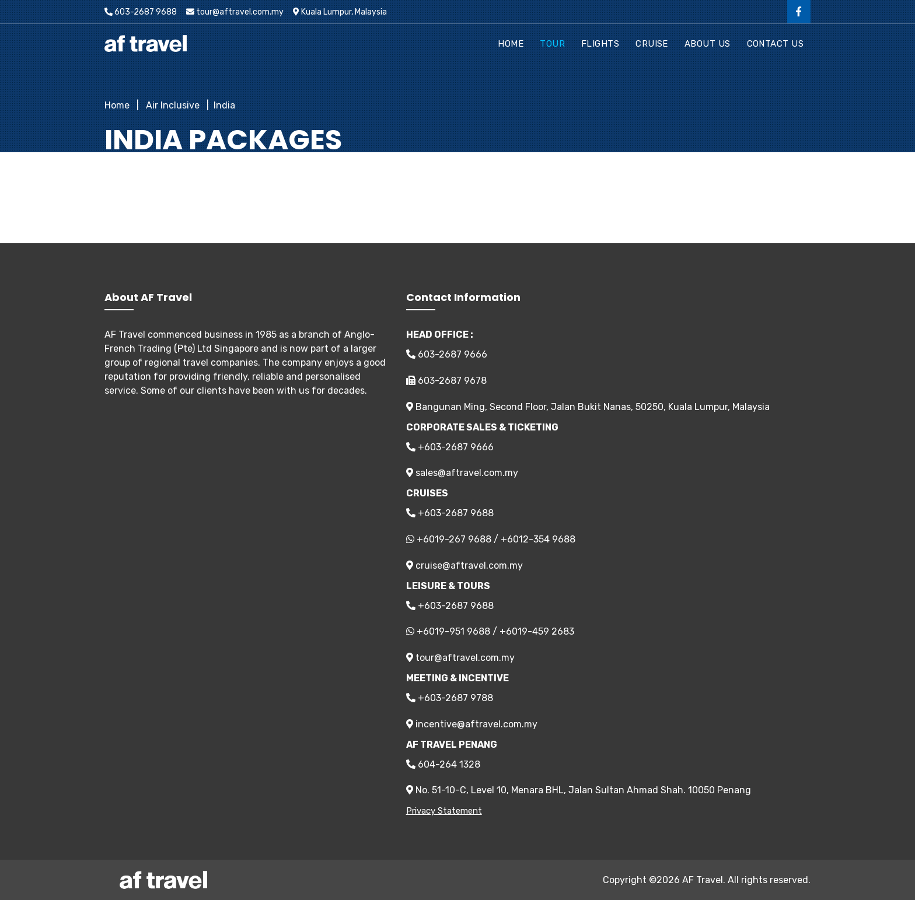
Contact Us (775, 43)
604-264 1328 (443, 764)
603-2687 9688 (140, 12)
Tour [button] (552, 43)
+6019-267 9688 (454, 539)
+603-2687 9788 (449, 697)
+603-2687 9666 (450, 447)
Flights (600, 43)
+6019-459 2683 (537, 631)
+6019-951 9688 (453, 631)
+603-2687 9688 (450, 513)
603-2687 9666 (446, 354)
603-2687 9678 (446, 380)
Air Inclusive (172, 105)
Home (510, 43)
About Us (707, 43)
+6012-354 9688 (538, 539)
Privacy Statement (444, 811)
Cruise (651, 43)
